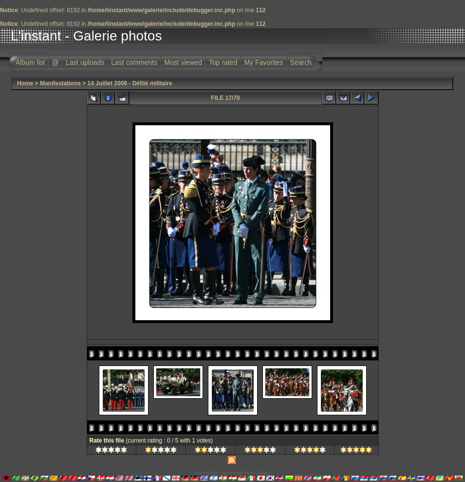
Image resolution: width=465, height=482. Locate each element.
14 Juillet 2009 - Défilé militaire (130, 83)
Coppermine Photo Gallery (244, 472)
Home (25, 83)
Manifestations (60, 83)
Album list (30, 62)
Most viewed (183, 62)
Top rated (223, 62)
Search (301, 62)
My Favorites (263, 62)
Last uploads (85, 62)
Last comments (134, 62)
